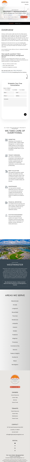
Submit (24, 16)
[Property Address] (11, 17)
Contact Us (15, 387)
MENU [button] (27, 4)
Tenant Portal (15, 418)
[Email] (21, 92)
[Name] (9, 92)
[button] (15, 443)
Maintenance (15, 416)
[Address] (21, 96)
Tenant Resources (15, 411)
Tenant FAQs (15, 413)
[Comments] (15, 102)
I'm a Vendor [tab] (22, 89)
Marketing (17, 23)
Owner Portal (15, 402)
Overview (11, 23)
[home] (5, 3)
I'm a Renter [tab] (14, 89)
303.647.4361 (25, 2)
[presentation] (19, 109)
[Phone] (9, 96)
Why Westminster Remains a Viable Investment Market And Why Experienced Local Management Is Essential (15, 283)
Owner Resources (15, 395)
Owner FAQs (15, 397)
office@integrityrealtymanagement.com (15, 434)
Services (15, 399)
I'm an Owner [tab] (7, 89)
